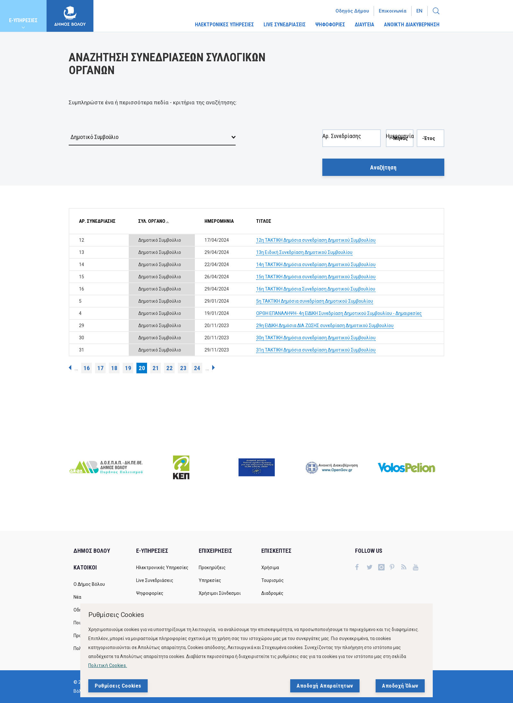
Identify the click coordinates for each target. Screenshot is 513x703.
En (419, 11)
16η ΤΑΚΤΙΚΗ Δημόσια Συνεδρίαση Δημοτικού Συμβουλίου (315, 288)
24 (197, 368)
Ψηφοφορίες (149, 593)
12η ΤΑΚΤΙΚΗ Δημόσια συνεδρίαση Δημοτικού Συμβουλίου (316, 240)
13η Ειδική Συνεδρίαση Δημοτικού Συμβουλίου (304, 252)
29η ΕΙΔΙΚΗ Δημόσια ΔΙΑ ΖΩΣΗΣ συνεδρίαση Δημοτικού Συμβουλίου (325, 325)
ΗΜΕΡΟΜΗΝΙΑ (219, 221)
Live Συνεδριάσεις (154, 580)
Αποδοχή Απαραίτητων (325, 685)
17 (100, 368)
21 (155, 368)
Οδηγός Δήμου (352, 11)
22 (169, 368)
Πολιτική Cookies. (107, 665)
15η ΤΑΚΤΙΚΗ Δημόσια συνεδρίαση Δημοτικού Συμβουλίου (316, 276)
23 (183, 368)
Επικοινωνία (392, 11)
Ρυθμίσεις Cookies (118, 685)
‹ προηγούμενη (70, 367)
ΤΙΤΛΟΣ (263, 221)
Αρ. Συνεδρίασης (341, 123)
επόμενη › (213, 367)
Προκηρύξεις (212, 567)
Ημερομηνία (400, 123)
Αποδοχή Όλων (400, 685)
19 (128, 368)
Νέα (77, 597)
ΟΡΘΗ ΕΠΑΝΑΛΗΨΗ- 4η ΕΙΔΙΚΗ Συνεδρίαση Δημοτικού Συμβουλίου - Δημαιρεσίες (339, 313)
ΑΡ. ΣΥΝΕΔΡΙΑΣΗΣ (97, 221)
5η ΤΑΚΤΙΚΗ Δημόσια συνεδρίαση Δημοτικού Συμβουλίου (314, 301)
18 (114, 368)
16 (86, 368)
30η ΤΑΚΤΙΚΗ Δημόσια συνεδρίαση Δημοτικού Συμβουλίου (316, 337)
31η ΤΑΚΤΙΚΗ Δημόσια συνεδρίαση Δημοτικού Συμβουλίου (316, 349)
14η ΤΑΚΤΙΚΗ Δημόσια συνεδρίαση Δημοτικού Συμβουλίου (316, 264)
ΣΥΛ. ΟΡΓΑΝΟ (154, 221)
